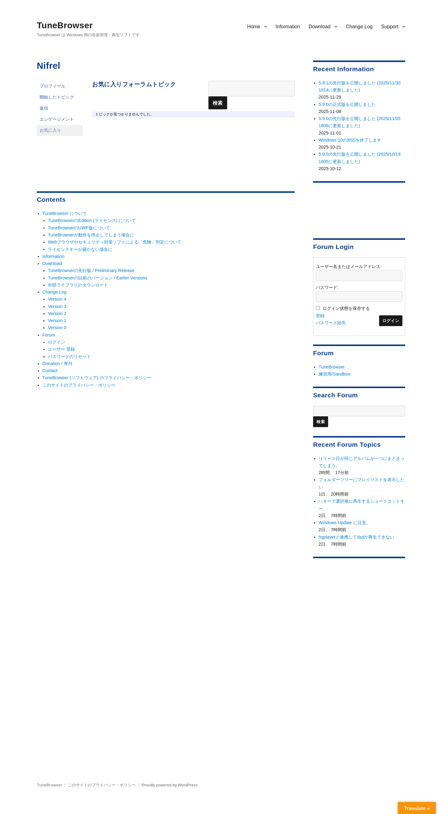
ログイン (56, 342)
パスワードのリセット (69, 356)
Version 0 (57, 327)
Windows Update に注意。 (344, 522)
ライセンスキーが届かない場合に (80, 249)
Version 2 (57, 313)
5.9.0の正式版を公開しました (347, 104)
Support (389, 26)
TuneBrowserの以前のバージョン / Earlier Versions (97, 277)
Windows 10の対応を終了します (350, 140)
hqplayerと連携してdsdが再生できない (356, 537)
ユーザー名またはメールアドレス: (349, 266)
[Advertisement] (360, 208)
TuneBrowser (65, 25)
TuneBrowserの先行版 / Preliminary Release (91, 270)
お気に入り (50, 130)
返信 (44, 108)
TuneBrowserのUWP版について (79, 227)
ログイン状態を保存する (346, 308)
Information (288, 26)
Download (320, 26)
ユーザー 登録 (61, 349)
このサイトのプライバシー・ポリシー (78, 385)
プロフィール (52, 86)
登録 (320, 315)
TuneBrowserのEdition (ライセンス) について (92, 220)
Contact (50, 370)
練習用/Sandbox (334, 374)
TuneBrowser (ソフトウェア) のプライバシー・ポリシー (96, 377)
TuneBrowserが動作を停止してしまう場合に (91, 234)
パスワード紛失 (331, 322)
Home (253, 26)
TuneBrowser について (64, 213)
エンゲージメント (57, 119)
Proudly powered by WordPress (170, 785)
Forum (48, 335)
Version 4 (57, 299)
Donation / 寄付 (57, 363)
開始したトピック (57, 97)
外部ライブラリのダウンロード (78, 284)
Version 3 (57, 306)
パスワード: (327, 287)
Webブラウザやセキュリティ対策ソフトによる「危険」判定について (114, 242)
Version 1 (57, 320)
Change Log (359, 26)
